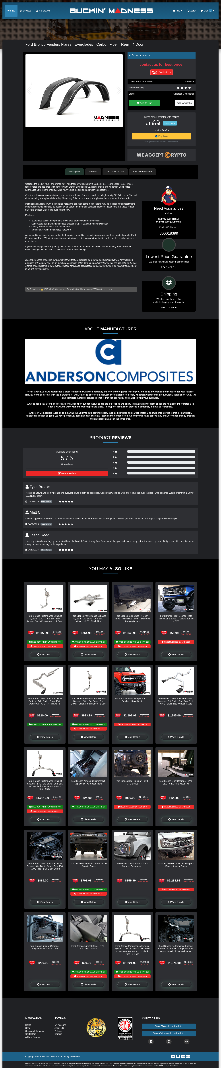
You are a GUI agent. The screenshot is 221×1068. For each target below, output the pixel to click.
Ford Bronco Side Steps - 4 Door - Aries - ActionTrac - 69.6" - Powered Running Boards (132, 619)
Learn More (170, 123)
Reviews (93, 171)
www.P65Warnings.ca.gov (99, 289)
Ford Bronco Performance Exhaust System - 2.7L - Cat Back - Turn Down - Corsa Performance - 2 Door (44, 619)
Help (177, 11)
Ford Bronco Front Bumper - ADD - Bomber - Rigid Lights (132, 699)
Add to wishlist (184, 103)
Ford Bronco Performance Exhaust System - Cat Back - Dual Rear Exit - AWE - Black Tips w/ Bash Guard (176, 701)
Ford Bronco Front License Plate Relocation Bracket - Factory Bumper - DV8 (176, 619)
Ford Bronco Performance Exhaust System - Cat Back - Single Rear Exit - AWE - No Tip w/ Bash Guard (45, 866)
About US (59, 1028)
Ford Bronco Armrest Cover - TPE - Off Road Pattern (88, 947)
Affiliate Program (33, 1037)
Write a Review (67, 473)
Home (28, 1025)
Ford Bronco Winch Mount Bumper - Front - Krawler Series (176, 864)
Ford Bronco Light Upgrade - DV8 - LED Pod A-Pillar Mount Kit (176, 782)
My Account (60, 1025)
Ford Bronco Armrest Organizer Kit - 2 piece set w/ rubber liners (88, 782)
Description (74, 171)
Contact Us (43, 11)
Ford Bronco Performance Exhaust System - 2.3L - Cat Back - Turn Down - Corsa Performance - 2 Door (88, 701)
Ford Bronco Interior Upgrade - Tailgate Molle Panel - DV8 (45, 947)
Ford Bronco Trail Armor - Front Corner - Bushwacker (132, 864)
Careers (58, 1034)
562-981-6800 (47, 249)
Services (25, 11)
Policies (58, 1031)
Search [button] (191, 11)
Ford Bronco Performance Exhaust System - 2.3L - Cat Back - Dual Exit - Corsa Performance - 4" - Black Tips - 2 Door (45, 785)
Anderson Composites (183, 94)
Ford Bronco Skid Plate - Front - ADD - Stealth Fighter (88, 864)
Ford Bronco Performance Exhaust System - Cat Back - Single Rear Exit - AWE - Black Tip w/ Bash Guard (176, 949)
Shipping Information (35, 1031)
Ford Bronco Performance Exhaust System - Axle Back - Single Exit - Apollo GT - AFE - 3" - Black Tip (45, 701)
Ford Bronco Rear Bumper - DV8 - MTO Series (132, 782)
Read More (169, 267)
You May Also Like (115, 171)
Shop (11, 11)
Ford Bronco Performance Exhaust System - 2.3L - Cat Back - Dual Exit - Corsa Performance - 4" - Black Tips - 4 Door (132, 950)
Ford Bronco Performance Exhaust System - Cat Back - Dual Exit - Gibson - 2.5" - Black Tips (89, 619)
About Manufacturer (142, 171)
